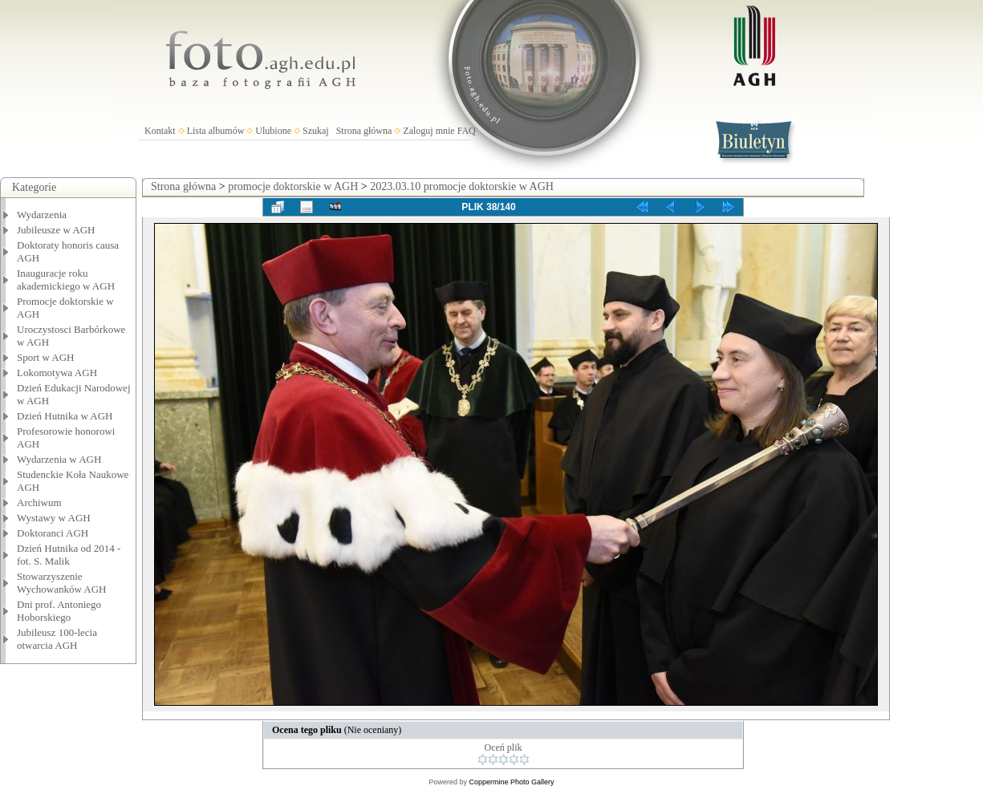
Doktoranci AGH (52, 533)
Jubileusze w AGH (56, 230)
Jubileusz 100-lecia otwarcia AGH (57, 638)
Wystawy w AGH (54, 518)
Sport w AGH (46, 357)
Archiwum (39, 502)
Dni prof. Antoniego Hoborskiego (59, 610)
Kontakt (160, 130)
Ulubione (273, 130)
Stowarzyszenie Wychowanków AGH (62, 582)
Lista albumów (216, 130)
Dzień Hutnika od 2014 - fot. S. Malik (68, 554)
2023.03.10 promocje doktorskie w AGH (462, 186)
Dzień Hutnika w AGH (65, 416)
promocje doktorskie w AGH (293, 186)
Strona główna (364, 130)
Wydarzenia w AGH (59, 459)
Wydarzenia (42, 215)
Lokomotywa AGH (57, 373)
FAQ (466, 130)
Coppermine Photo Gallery (511, 782)
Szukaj (316, 130)
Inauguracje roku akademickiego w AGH (66, 279)
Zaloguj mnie (428, 130)
